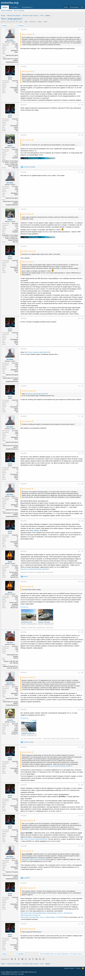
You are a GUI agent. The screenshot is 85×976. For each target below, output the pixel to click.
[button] (19, 7)
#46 (82, 785)
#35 (82, 386)
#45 (82, 747)
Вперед (21, 25)
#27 (82, 66)
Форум (4, 7)
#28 (82, 104)
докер (10, 562)
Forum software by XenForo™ (18, 972)
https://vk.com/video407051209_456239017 (34, 569)
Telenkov (10, 642)
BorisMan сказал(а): (28, 251)
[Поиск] (82, 7)
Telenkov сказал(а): (27, 677)
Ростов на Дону (13, 572)
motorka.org (13, 974)
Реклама (21, 974)
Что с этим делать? (11, 18)
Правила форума (69, 968)
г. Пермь (15, 156)
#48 (82, 846)
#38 (82, 483)
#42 (82, 632)
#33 (82, 318)
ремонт (46, 21)
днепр (26, 21)
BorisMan (10, 40)
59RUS (10, 145)
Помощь (78, 968)
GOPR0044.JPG (26, 622)
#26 (82, 29)
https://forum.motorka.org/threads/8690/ (33, 839)
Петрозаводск (14, 87)
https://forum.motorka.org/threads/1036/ (37, 352)
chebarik (10, 720)
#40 (82, 551)
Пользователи (26, 7)
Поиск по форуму (19, 10)
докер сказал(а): (27, 752)
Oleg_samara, (34, 530)
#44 (82, 709)
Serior (4, 21)
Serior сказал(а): (27, 140)
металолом (33, 21)
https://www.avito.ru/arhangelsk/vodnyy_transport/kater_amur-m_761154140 (45, 913)
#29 (82, 135)
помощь (39, 21)
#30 (82, 172)
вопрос (21, 21)
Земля (16, 729)
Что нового (14, 7)
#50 (82, 924)
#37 (82, 453)
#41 (82, 581)
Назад (4, 25)
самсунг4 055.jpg (44, 622)
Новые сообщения (6, 10)
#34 (82, 349)
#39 (82, 521)
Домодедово (14, 50)
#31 (82, 209)
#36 (82, 416)
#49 (82, 883)
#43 (82, 672)
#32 (82, 246)
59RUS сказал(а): (27, 34)
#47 (82, 815)
